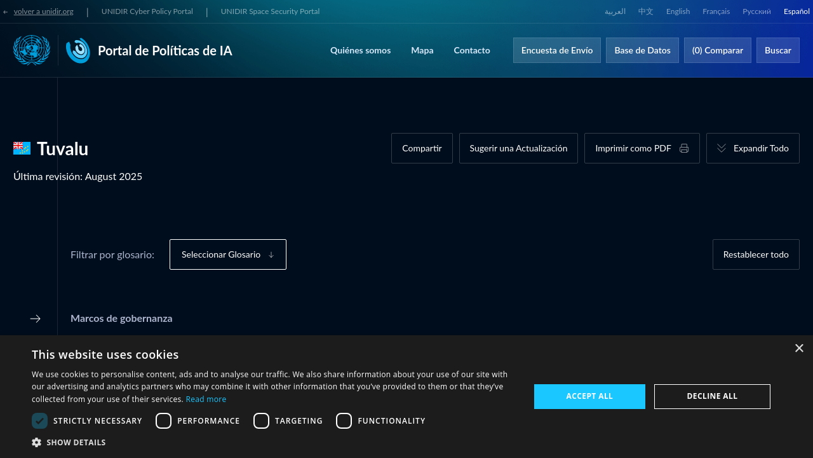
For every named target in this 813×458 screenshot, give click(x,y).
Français (716, 11)
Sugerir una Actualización (519, 147)
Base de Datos (642, 50)
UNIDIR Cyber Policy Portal (147, 11)
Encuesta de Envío (557, 50)
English (678, 11)
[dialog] (406, 396)
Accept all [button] (590, 396)
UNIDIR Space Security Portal (270, 11)
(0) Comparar (717, 50)
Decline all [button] (712, 396)
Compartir (421, 147)
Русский (756, 11)
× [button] (798, 349)
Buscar (778, 50)
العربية (615, 11)
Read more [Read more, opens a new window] (205, 399)
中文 (646, 11)
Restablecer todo (756, 254)
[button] (273, 442)
